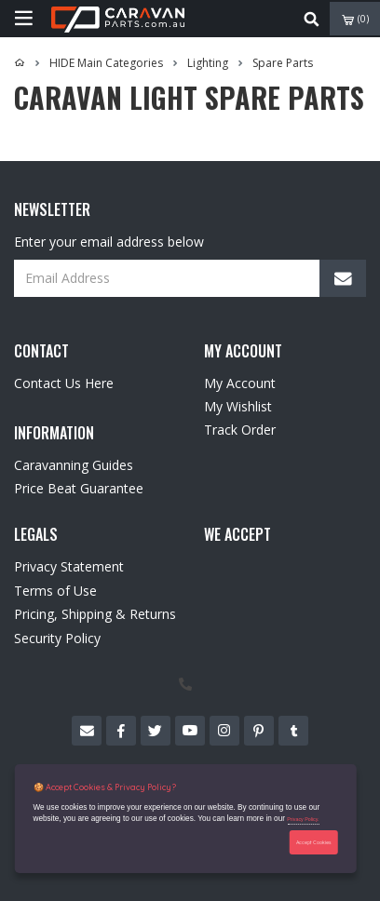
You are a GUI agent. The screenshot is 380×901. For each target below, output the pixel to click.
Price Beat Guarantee (78, 488)
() (355, 19)
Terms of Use (55, 590)
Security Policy (57, 638)
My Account (240, 383)
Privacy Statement (69, 566)
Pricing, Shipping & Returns (95, 614)
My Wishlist (238, 406)
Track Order (240, 429)
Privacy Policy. (303, 819)
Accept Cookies (314, 842)
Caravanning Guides (73, 465)
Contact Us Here (64, 383)
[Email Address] (190, 278)
